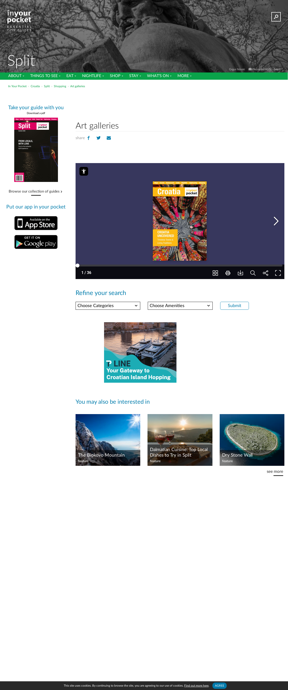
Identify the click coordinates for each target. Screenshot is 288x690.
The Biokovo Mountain (101, 455)
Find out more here (196, 685)
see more (274, 471)
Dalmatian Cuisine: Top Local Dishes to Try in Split (179, 452)
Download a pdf (36, 113)
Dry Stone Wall (237, 455)
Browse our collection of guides (34, 192)
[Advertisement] (180, 104)
